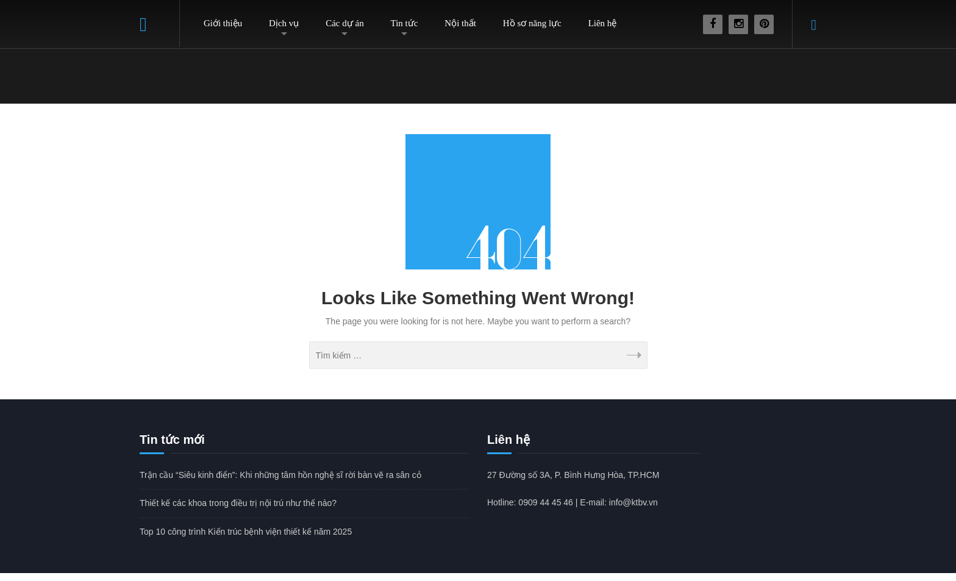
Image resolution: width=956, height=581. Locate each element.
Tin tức (404, 23)
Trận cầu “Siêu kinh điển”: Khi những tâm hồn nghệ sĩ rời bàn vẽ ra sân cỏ (280, 475)
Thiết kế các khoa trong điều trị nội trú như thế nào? (238, 503)
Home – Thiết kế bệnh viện (160, 23)
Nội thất (460, 23)
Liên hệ (602, 23)
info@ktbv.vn (633, 502)
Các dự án (344, 23)
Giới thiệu (223, 23)
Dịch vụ (284, 23)
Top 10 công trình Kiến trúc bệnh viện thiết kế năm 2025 (246, 531)
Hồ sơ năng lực (532, 23)
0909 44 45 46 (545, 502)
